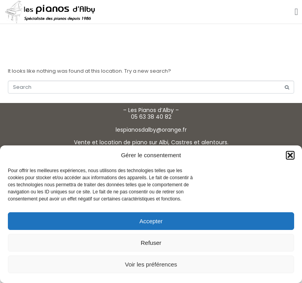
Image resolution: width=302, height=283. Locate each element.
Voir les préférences (151, 264)
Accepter (150, 221)
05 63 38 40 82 (151, 117)
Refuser (151, 242)
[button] (290, 155)
